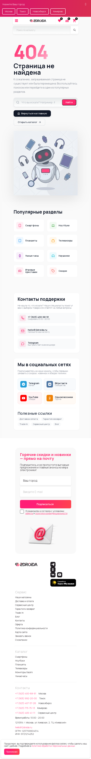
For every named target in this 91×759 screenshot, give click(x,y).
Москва (8, 11)
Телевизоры (21, 668)
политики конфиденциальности (51, 513)
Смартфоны (21, 656)
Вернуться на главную (32, 113)
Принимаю (12, 751)
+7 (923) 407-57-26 (25, 703)
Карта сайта (21, 632)
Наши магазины (23, 597)
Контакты (20, 620)
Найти (69, 102)
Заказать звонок (23, 635)
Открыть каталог (29, 122)
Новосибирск (39, 11)
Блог (57, 424)
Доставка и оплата (29, 419)
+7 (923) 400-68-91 (25, 693)
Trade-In (24, 424)
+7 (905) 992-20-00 (26, 698)
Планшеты (20, 664)
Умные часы (21, 676)
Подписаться (45, 504)
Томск (23, 11)
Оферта (19, 624)
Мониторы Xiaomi (24, 672)
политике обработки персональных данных (53, 745)
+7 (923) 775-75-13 (25, 708)
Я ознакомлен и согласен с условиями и (46, 512)
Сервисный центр (41, 424)
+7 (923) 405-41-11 (25, 712)
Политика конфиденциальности (31, 628)
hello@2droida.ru (23, 727)
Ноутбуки (20, 660)
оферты (29, 513)
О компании (21, 639)
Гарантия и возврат (52, 419)
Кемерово (58, 11)
